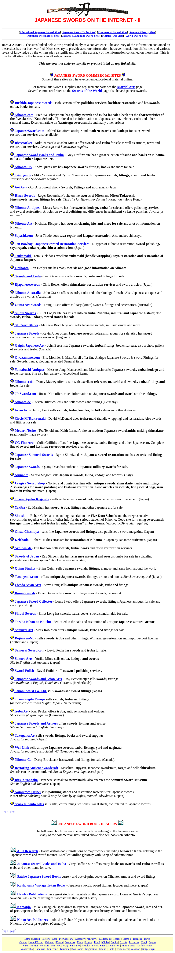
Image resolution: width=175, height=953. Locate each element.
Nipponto (21, 475)
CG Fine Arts (24, 442)
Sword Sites (98, 945)
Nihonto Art (23, 223)
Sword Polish (24, 670)
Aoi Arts (20, 187)
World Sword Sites (136, 35)
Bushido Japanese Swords (33, 103)
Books (114, 942)
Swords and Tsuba (27, 276)
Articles (85, 945)
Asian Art (21, 410)
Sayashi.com (23, 235)
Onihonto (21, 268)
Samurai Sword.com (29, 650)
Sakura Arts (23, 658)
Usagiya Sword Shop (29, 483)
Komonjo (23, 907)
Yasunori (135, 948)
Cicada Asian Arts (28, 585)
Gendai (23, 942)
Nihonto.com (23, 115)
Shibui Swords (25, 613)
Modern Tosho (25, 430)
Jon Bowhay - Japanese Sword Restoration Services (51, 244)
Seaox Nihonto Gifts (29, 804)
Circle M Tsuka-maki (30, 418)
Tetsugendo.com (26, 576)
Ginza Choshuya (26, 531)
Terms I (126, 938)
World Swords (144, 945)
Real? (97, 942)
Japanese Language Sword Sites (80, 35)
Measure (44, 945)
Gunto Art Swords (27, 305)
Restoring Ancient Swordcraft (36, 768)
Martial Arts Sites (112, 35)
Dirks (147, 938)
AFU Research (27, 851)
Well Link (21, 747)
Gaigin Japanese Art (29, 345)
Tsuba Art (21, 711)
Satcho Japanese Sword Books (38, 876)
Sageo (152, 942)
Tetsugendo (22, 175)
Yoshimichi (122, 948)
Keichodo (21, 540)
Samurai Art (23, 630)
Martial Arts (126, 87)
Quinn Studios (25, 568)
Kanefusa (40, 948)
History (46, 938)
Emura (102, 948)
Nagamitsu (91, 948)
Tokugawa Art (24, 735)
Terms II (137, 938)
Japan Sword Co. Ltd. (30, 691)
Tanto (111, 948)
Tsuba (80, 942)
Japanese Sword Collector (33, 601)
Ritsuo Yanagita (26, 780)
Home (27, 938)
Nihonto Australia (27, 293)
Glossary (80, 938)
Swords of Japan (26, 556)
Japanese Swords (27, 333)
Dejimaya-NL (24, 638)
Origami (49, 942)
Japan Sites (113, 945)
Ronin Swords (24, 593)
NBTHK (56, 945)
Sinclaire (75, 945)
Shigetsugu (148, 948)
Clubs (105, 942)
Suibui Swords (25, 313)
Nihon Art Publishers (32, 919)
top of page (9, 811)
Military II (105, 938)
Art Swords (23, 548)
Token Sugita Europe (29, 699)
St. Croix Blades (26, 325)
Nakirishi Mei (30, 945)
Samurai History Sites (142, 32)
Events (123, 942)
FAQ (65, 945)
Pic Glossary (66, 938)
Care (54, 938)
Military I (92, 938)
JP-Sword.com (25, 394)
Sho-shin (21, 515)
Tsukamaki (23, 256)
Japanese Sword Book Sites (43, 35)
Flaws (59, 942)
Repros (117, 938)
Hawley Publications (31, 894)
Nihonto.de (22, 402)
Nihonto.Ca (23, 759)
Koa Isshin (77, 948)
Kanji (144, 942)
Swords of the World (87, 91)
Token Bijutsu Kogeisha (31, 499)
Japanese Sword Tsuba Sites (78, 32)
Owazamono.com (27, 357)
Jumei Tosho (36, 942)
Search (36, 938)
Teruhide (64, 948)
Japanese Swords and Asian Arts (38, 679)
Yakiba (19, 507)
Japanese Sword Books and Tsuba (39, 155)
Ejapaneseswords (27, 284)
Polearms (70, 942)
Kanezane (52, 948)
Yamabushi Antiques (29, 369)
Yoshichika (27, 948)
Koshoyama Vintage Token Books (41, 885)
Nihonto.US (23, 167)
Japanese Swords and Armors (36, 723)
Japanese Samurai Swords (33, 454)
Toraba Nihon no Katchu (32, 622)
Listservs (134, 942)
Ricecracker (23, 143)
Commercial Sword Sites (112, 32)
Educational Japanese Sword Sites (40, 32)
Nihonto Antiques (27, 207)
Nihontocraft (23, 381)
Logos (88, 942)
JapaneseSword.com (29, 131)
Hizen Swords (24, 195)
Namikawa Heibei (27, 792)
